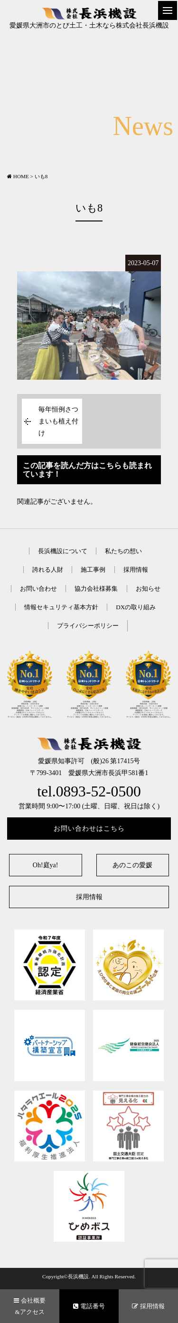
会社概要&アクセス (29, 1306)
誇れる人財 (47, 569)
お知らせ (148, 588)
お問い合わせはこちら (89, 828)
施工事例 (93, 569)
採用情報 (135, 569)
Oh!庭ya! (45, 865)
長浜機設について (62, 551)
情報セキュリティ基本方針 (61, 607)
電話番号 (88, 1306)
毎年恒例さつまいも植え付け (58, 421)
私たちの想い (123, 551)
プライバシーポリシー (88, 625)
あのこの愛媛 (132, 865)
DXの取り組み (136, 607)
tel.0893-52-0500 (89, 791)
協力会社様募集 (96, 588)
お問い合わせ (38, 588)
